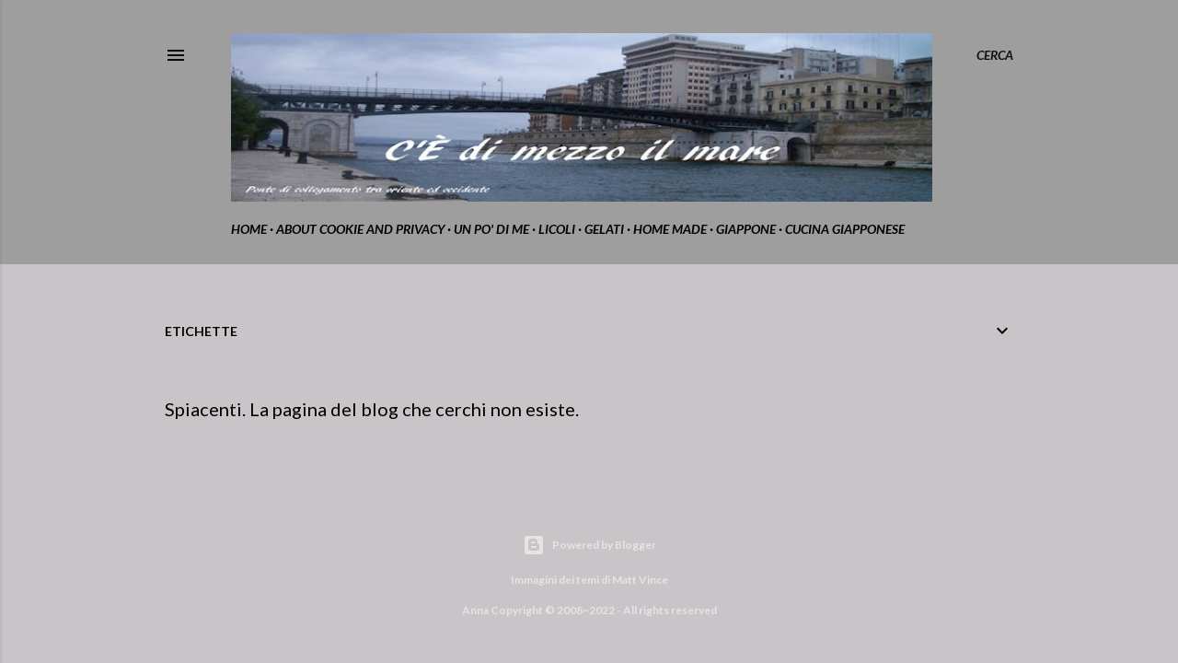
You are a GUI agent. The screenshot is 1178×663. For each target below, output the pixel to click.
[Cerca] (994, 55)
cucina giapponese (845, 229)
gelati (604, 229)
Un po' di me (491, 229)
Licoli (556, 229)
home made (670, 229)
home (249, 229)
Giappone (746, 229)
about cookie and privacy (360, 229)
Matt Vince (640, 580)
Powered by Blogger (589, 545)
